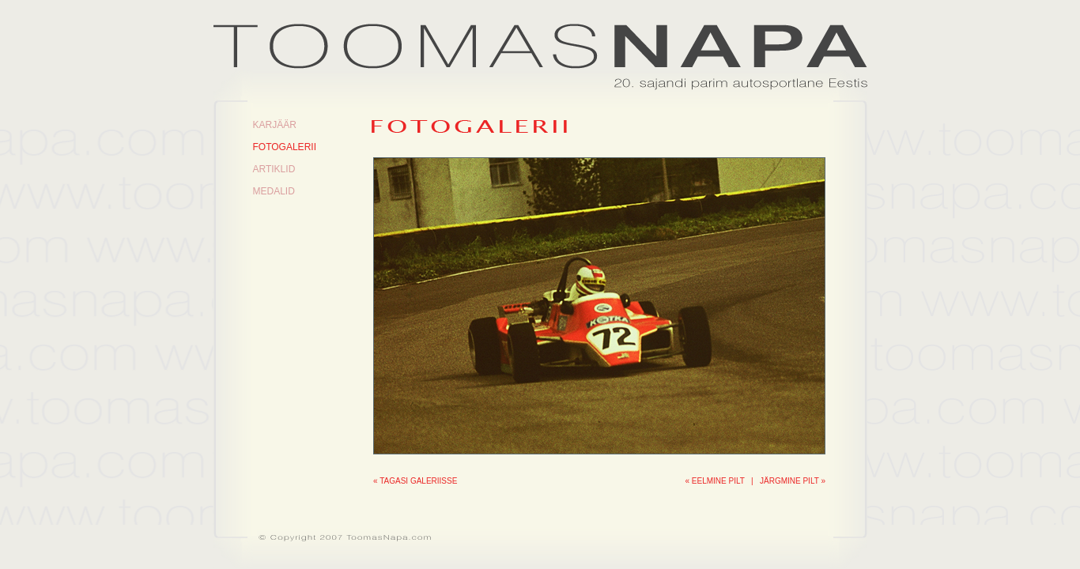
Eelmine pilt (718, 481)
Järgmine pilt (789, 481)
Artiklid (274, 169)
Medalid (274, 191)
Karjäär (274, 124)
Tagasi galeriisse (418, 481)
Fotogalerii (284, 147)
